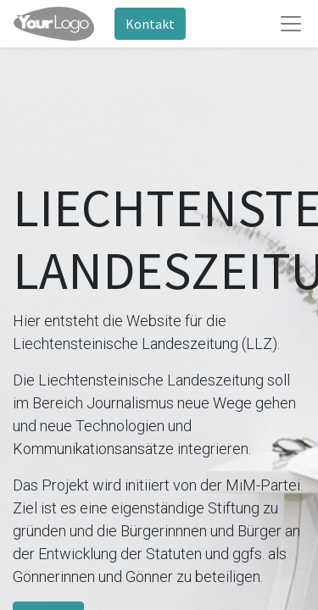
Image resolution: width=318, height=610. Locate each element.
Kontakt (150, 23)
